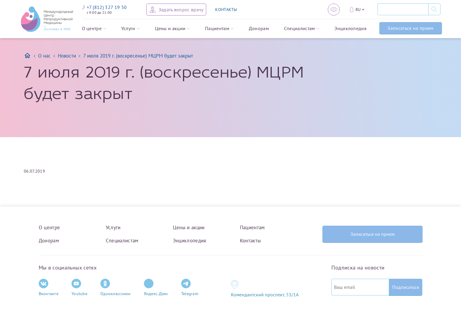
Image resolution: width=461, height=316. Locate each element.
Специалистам (301, 28)
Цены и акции (172, 28)
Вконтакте (49, 287)
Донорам (259, 28)
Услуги (130, 28)
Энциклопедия (350, 28)
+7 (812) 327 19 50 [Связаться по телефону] (104, 7)
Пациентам (219, 28)
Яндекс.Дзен (156, 287)
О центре (94, 28)
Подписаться (405, 287)
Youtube (79, 287)
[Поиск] (403, 9)
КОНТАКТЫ (226, 9)
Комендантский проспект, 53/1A (265, 295)
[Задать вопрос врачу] (176, 10)
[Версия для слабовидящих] (334, 10)
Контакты (250, 240)
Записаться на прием (410, 28)
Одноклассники (115, 287)
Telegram (189, 287)
